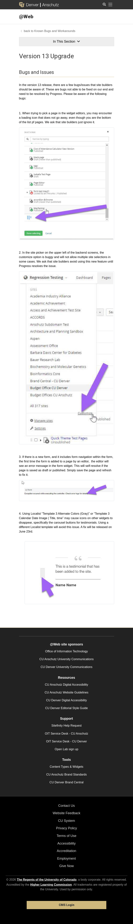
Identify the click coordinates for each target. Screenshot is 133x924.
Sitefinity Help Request (66, 725)
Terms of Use (66, 836)
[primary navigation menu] (110, 4)
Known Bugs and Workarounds (54, 31)
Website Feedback (66, 813)
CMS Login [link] (66, 905)
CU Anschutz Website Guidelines (66, 692)
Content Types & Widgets (66, 766)
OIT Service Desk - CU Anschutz (66, 733)
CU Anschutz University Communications (66, 659)
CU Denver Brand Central (66, 782)
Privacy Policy (66, 828)
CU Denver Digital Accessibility (66, 700)
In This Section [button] (66, 41)
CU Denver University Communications (66, 667)
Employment (66, 858)
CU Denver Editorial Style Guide (66, 708)
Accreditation (66, 851)
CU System (66, 821)
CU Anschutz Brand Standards (66, 774)
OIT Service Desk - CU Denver (66, 741)
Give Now (66, 866)
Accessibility (66, 843)
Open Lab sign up (66, 749)
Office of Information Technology (66, 651)
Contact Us (66, 806)
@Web (26, 16)
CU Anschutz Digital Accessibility (66, 684)
